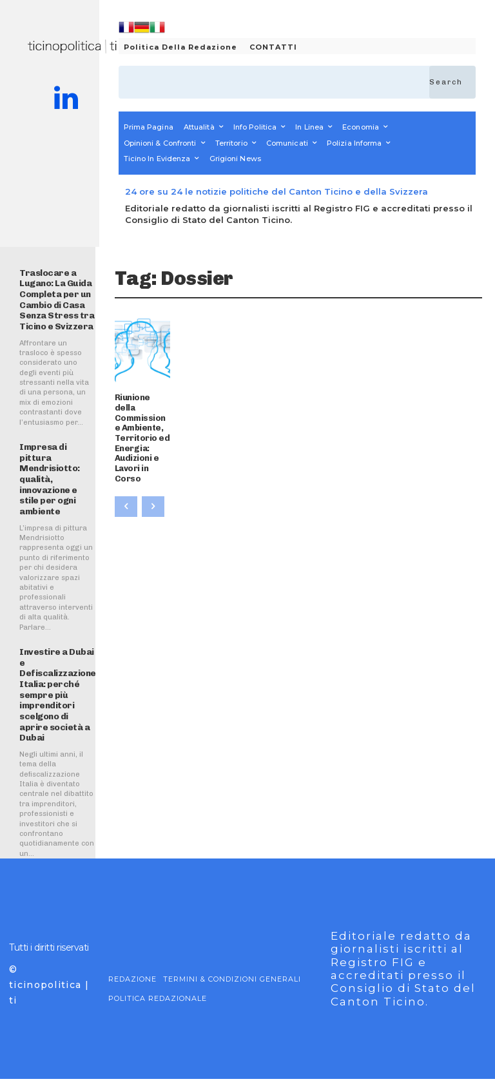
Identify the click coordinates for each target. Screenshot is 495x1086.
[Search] (452, 82)
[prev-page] (126, 475)
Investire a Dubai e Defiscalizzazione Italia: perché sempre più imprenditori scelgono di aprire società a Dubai (55, 694)
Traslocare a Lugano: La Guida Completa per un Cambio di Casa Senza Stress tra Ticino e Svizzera (53, 298)
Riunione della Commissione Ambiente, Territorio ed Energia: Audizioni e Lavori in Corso (140, 422)
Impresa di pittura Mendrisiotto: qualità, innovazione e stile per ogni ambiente (48, 474)
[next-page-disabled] (153, 475)
